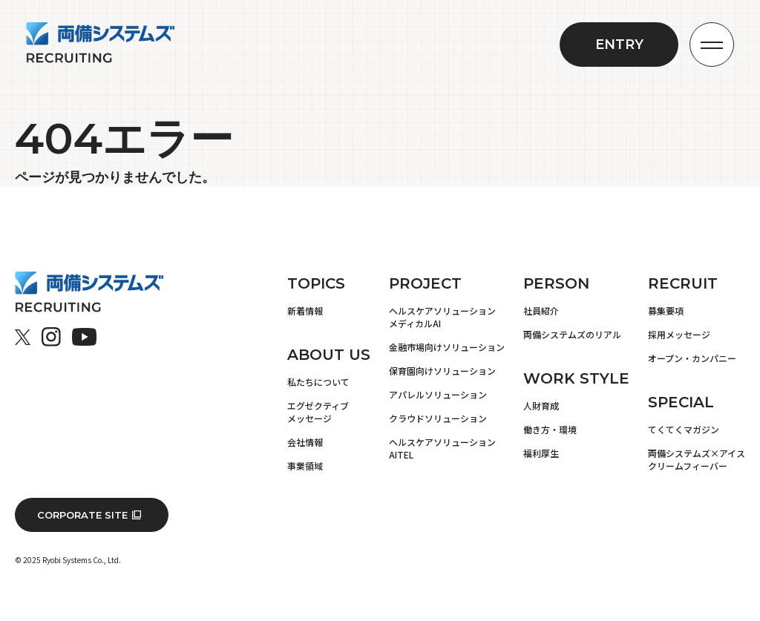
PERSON (556, 283)
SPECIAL (681, 402)
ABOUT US (328, 355)
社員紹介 (541, 310)
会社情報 (305, 442)
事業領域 (305, 465)
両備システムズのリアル (572, 334)
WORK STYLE (576, 378)
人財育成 (541, 405)
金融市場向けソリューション (447, 347)
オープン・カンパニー (692, 358)
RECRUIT (683, 283)
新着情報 (305, 310)
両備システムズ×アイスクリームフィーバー (696, 459)
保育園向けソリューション (442, 370)
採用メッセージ (679, 334)
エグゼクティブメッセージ (318, 411)
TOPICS (316, 283)
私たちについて (318, 381)
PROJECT (425, 283)
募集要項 (666, 310)
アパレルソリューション (438, 394)
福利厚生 (541, 453)
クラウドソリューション (438, 418)
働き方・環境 (550, 429)
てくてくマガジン (683, 429)
